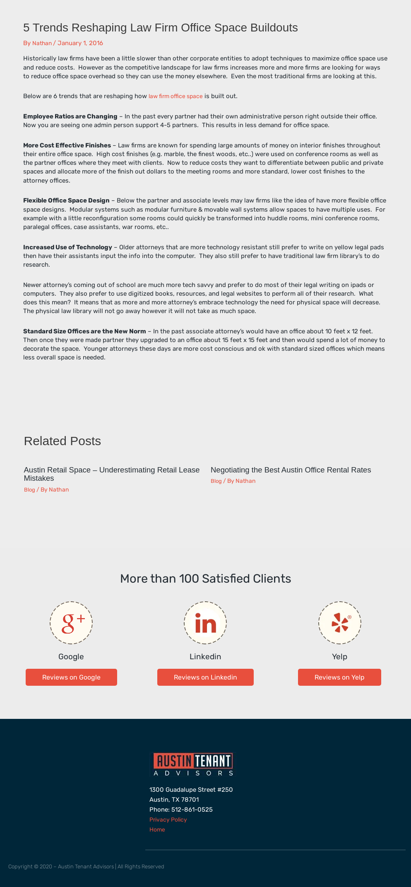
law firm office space (178, 96)
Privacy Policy (169, 818)
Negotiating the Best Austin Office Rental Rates (297, 469)
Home (157, 828)
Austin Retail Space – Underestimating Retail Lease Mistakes (106, 473)
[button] (71, 676)
